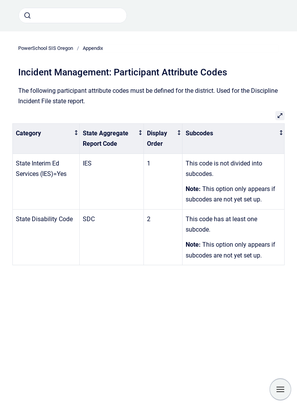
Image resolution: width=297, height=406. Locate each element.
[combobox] (72, 15)
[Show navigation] (280, 389)
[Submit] (27, 15)
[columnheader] (46, 138)
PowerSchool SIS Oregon (45, 48)
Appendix (93, 48)
